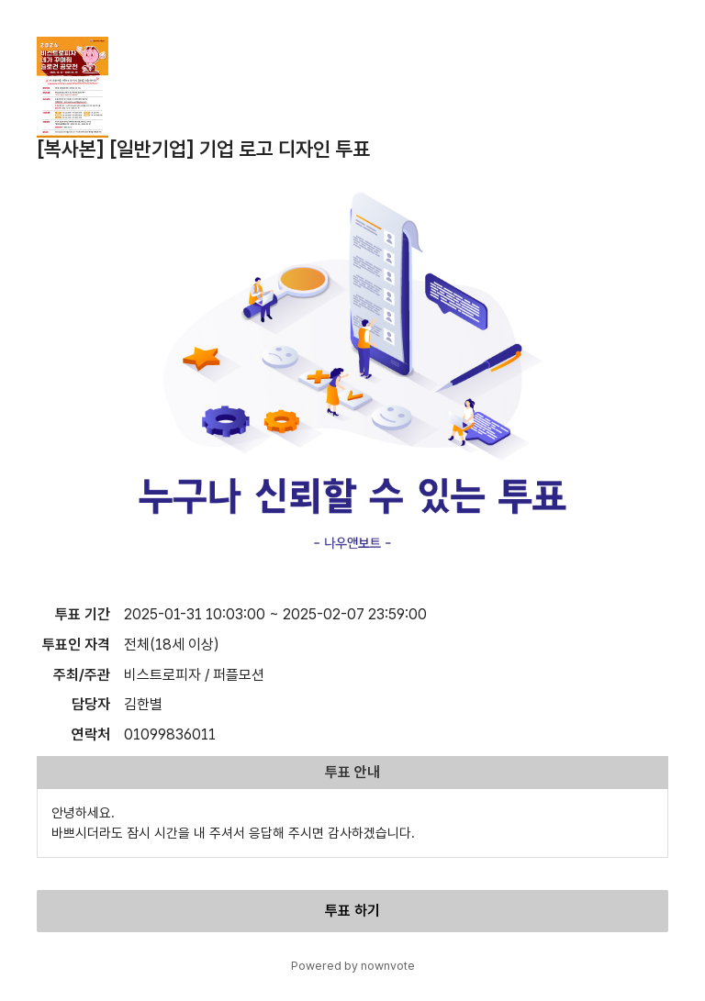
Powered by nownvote (353, 966)
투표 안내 (352, 772)
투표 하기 (352, 910)
